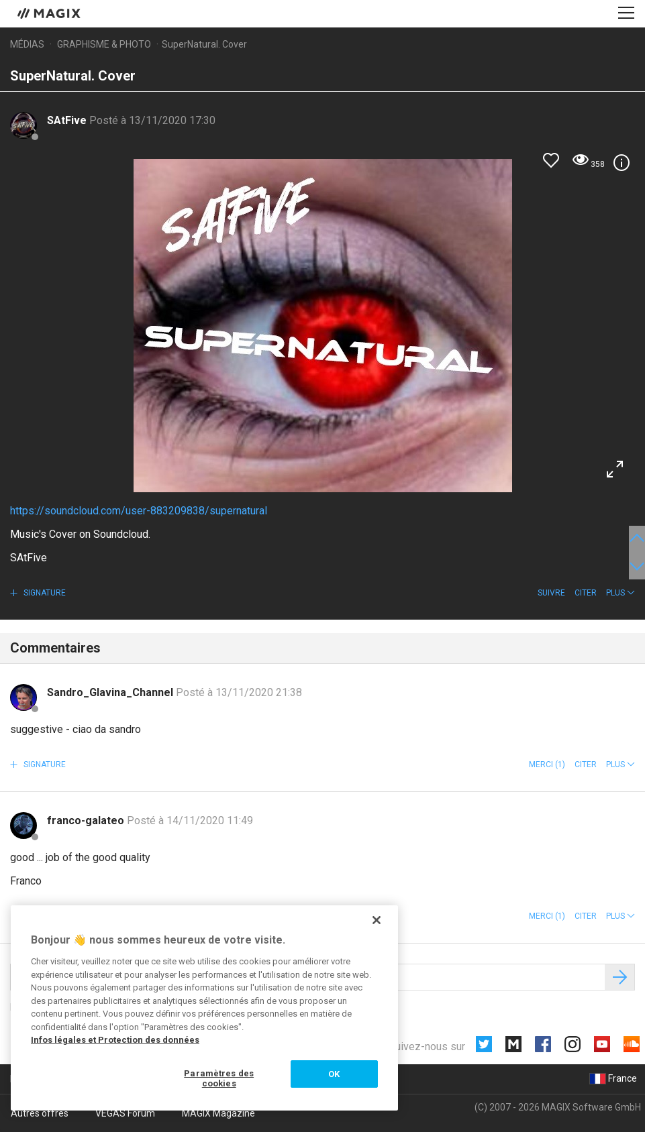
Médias (27, 44)
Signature (43, 593)
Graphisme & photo (104, 44)
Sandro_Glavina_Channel (111, 692)
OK (334, 1074)
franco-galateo (87, 820)
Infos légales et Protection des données (115, 1040)
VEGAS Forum (125, 1113)
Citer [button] (586, 593)
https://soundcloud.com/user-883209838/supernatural (138, 510)
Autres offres (39, 1113)
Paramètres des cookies (219, 1078)
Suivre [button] (551, 593)
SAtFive (68, 120)
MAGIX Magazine (218, 1113)
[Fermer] (376, 920)
